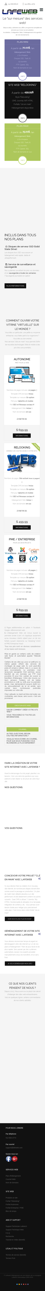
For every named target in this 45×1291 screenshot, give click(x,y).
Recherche (10, 1236)
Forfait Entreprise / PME (15, 1208)
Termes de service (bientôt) (16, 1255)
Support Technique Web (15, 1230)
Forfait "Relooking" (13, 1201)
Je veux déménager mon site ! (20, 963)
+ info (22, 76)
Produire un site (12, 1198)
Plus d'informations (15, 286)
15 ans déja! (13, 4)
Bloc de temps (11, 1211)
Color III (21, 1284)
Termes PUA (10, 1258)
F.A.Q (8, 1233)
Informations (22, 436)
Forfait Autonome (12, 1204)
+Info (22, 118)
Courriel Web (10, 1179)
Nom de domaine (12, 1183)
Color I (17, 1284)
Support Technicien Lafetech (16, 1226)
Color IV (23, 1284)
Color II (19, 1284)
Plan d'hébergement (13, 1176)
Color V (25, 1284)
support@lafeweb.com (14, 1148)
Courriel (23, 729)
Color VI (28, 1284)
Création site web (23, 705)
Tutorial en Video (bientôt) (15, 1240)
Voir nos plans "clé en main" (19, 919)
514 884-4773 (30, 4)
